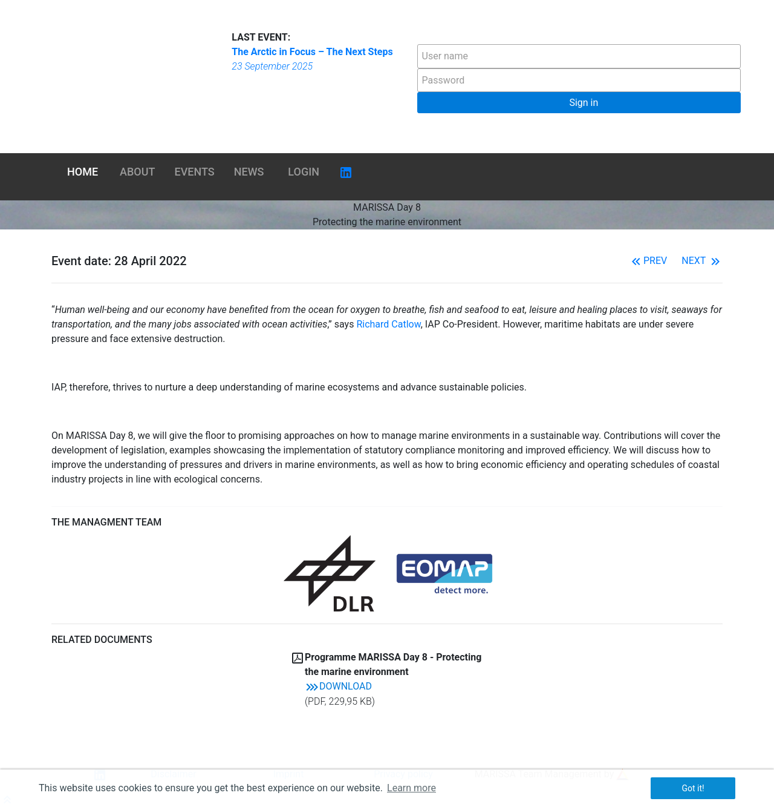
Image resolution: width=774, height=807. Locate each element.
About (137, 171)
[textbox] (579, 56)
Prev (648, 260)
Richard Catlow (388, 324)
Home (82, 171)
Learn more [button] (411, 788)
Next (702, 260)
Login (303, 171)
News (249, 171)
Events (195, 171)
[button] (579, 102)
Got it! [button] (692, 788)
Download (338, 686)
